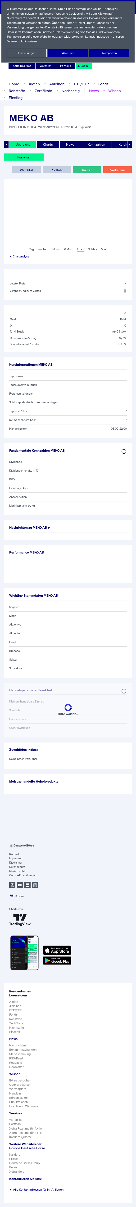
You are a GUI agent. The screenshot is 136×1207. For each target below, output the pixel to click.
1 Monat (55, 249)
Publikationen (18, 1102)
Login (82, 66)
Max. (104, 249)
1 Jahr (80, 249)
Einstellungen (26, 53)
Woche (41, 249)
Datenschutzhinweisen (34, 41)
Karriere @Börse (20, 1137)
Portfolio (66, 66)
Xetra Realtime (22, 66)
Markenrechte (18, 871)
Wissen (113, 91)
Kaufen (87, 170)
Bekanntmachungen (23, 1049)
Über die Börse (19, 1084)
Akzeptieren (109, 53)
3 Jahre (92, 249)
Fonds (103, 84)
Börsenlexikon (19, 1097)
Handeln (15, 1093)
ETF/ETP (80, 84)
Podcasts (15, 1062)
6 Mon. (68, 249)
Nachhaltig (69, 91)
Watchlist (46, 66)
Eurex (13, 1171)
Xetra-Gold (16, 1175)
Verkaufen (117, 170)
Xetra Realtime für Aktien (26, 1128)
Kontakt (14, 854)
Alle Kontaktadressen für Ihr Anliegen (36, 1193)
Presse (14, 1163)
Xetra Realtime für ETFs (25, 1133)
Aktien (33, 84)
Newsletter (16, 1067)
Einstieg (15, 97)
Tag (31, 249)
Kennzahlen (96, 144)
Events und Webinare (24, 1106)
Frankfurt (24, 157)
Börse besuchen (20, 1080)
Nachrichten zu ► (31, 527)
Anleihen (55, 84)
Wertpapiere (17, 1089)
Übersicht (22, 144)
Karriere (14, 1158)
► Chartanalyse (19, 256)
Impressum (16, 858)
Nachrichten (17, 1045)
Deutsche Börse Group (25, 1167)
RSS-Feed (16, 1058)
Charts (47, 144)
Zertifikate (42, 91)
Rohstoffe (17, 91)
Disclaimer (16, 862)
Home (14, 84)
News (92, 91)
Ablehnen (68, 53)
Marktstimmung (19, 1054)
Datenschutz (17, 867)
